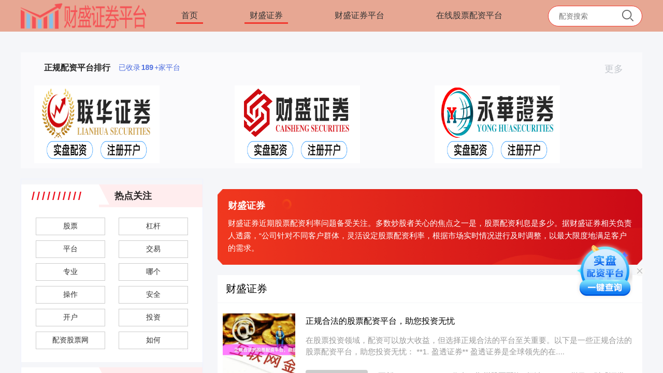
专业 (70, 271)
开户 (70, 317)
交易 (153, 249)
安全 (153, 294)
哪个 (153, 271)
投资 (153, 317)
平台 (70, 249)
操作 (70, 294)
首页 (189, 15)
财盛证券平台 (359, 15)
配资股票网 (70, 340)
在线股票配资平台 (469, 15)
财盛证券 (266, 15)
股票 (70, 226)
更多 (618, 69)
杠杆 (153, 226)
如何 (153, 340)
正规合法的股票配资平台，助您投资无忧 (380, 321)
